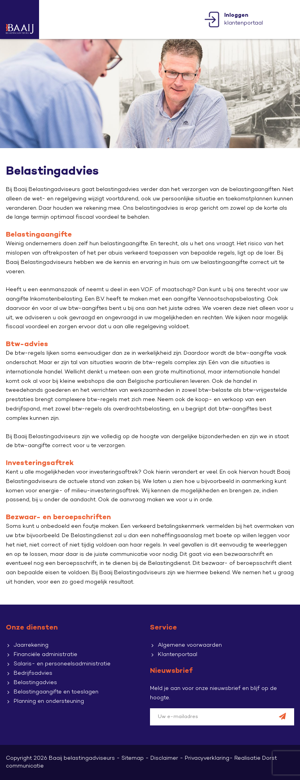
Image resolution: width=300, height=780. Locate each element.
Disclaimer (164, 758)
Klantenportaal (177, 654)
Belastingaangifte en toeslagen (56, 692)
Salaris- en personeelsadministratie (62, 664)
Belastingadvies (35, 682)
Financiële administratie (45, 654)
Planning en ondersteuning (49, 701)
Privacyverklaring (207, 758)
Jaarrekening (31, 645)
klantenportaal (243, 19)
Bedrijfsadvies (33, 673)
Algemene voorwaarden (190, 645)
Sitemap (132, 758)
